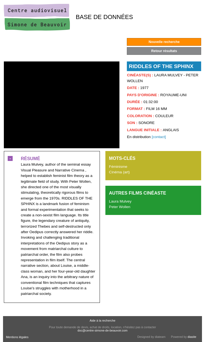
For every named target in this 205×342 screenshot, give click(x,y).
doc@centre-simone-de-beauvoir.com (103, 330)
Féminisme (118, 167)
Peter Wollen (119, 207)
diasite (192, 336)
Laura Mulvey (120, 201)
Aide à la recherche (103, 320)
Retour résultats (164, 51)
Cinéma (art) (119, 172)
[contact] (159, 137)
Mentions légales (17, 337)
